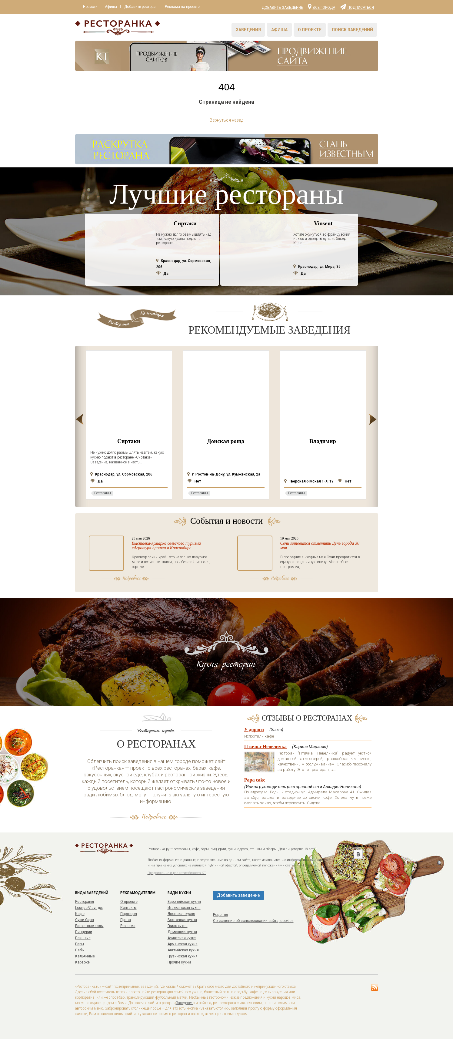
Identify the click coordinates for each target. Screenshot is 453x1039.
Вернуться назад (226, 120)
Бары (79, 944)
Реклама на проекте (186, 7)
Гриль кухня (178, 926)
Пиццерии (83, 932)
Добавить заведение (282, 7)
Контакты (128, 908)
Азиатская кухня (182, 938)
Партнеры (128, 914)
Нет (194, 481)
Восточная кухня (182, 920)
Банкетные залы (89, 926)
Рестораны (84, 901)
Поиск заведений (352, 29)
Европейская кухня (184, 901)
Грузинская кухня (183, 956)
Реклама (127, 926)
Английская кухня (183, 950)
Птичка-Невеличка (265, 746)
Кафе (80, 914)
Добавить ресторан (144, 7)
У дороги (254, 729)
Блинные (83, 938)
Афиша (113, 7)
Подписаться (357, 6)
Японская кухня (181, 914)
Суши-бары (84, 920)
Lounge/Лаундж (89, 908)
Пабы (80, 950)
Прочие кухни (179, 962)
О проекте (309, 29)
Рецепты (220, 915)
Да (162, 273)
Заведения (248, 29)
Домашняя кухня (182, 932)
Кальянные (85, 956)
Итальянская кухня (184, 908)
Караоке (82, 962)
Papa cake (254, 779)
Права (125, 920)
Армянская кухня (183, 944)
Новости (91, 7)
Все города (321, 6)
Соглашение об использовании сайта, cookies (253, 921)
